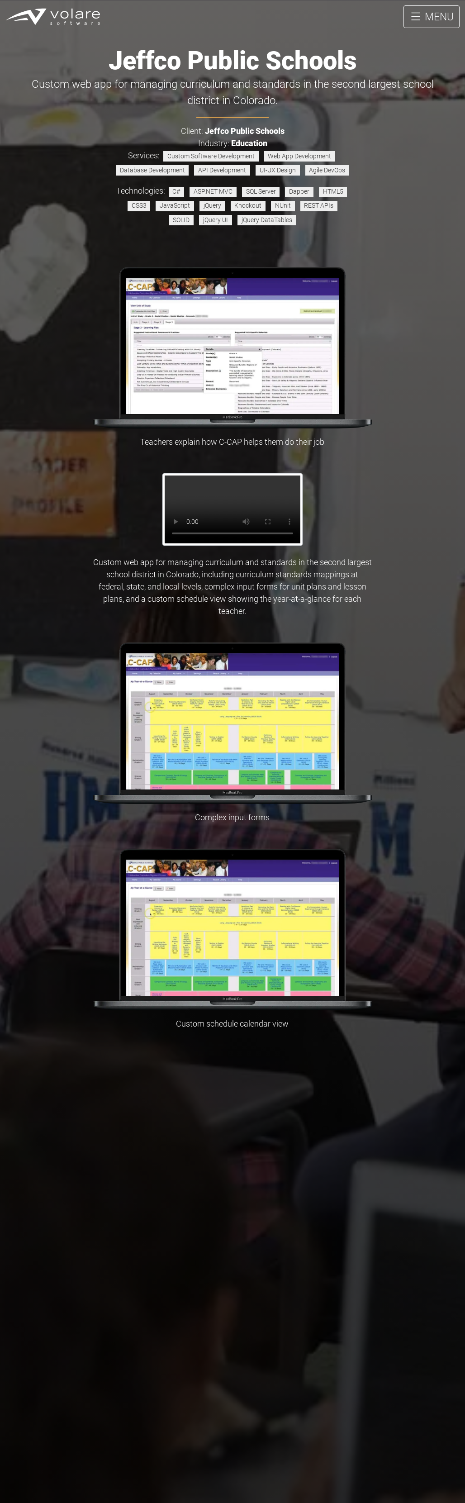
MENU (431, 22)
